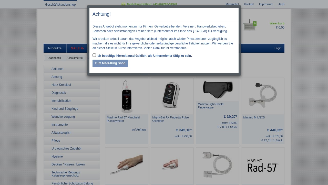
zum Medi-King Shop (110, 63)
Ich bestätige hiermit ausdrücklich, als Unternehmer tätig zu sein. (142, 55)
